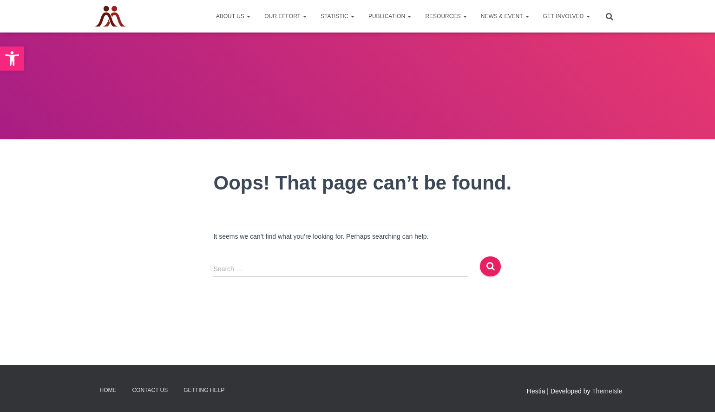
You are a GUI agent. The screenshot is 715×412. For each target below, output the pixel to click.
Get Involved (566, 16)
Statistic (337, 16)
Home (108, 390)
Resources (445, 16)
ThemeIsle (607, 391)
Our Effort (285, 16)
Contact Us (150, 390)
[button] (12, 58)
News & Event (505, 16)
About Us (233, 16)
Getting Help (204, 390)
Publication (389, 16)
